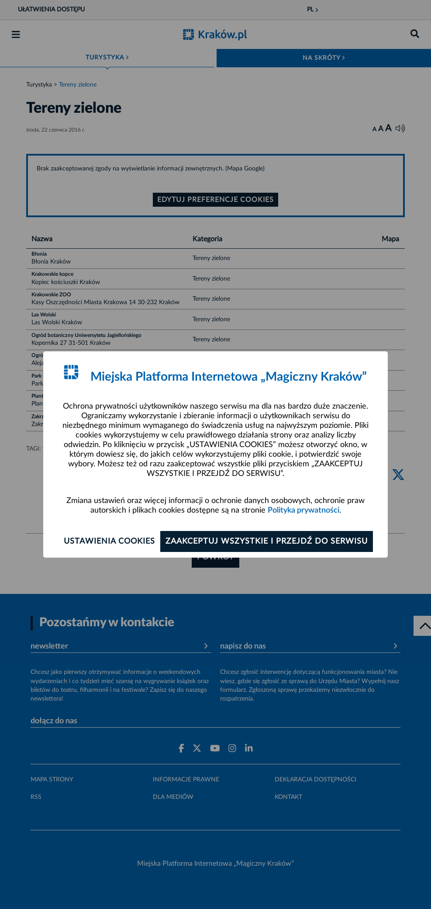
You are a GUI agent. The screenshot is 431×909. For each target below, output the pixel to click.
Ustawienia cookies (109, 541)
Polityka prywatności (303, 510)
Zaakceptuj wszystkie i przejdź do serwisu (267, 541)
